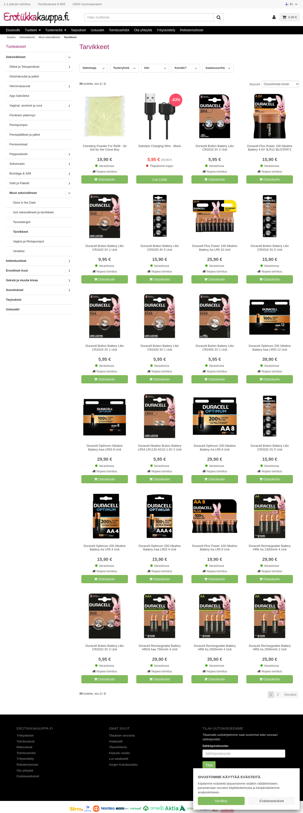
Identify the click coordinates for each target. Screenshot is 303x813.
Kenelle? (181, 68)
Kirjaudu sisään (119, 753)
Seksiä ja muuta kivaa (22, 280)
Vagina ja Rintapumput (28, 241)
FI (291, 5)
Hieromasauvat (19, 86)
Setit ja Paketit (19, 183)
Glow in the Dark (24, 202)
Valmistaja (89, 68)
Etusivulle (13, 30)
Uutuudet (97, 30)
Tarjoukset (78, 30)
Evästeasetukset (271, 801)
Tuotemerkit (53, 30)
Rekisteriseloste (191, 30)
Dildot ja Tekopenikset (24, 66)
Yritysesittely (166, 30)
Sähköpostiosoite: (215, 746)
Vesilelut (18, 251)
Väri (146, 68)
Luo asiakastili (118, 758)
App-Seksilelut (19, 96)
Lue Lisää (159, 179)
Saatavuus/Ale (215, 68)
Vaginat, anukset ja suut (25, 105)
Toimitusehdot (119, 30)
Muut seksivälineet (49, 37)
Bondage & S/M (20, 173)
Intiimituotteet (16, 261)
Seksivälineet (27, 37)
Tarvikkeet (70, 37)
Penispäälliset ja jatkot (24, 134)
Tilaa (209, 765)
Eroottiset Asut (17, 270)
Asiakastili (116, 741)
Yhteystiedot (25, 735)
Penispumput (18, 125)
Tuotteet (31, 30)
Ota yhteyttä (143, 30)
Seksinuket (17, 163)
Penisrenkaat (18, 144)
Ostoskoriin (104, 179)
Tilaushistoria (118, 747)
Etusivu (11, 37)
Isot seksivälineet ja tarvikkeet (33, 212)
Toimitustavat (26, 741)
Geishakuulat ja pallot (24, 76)
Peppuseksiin (18, 154)
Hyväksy (221, 801)
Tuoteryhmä (121, 68)
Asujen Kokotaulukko (123, 764)
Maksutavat (24, 747)
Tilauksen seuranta (122, 735)
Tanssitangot (21, 222)
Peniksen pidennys (22, 115)
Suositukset (14, 290)
